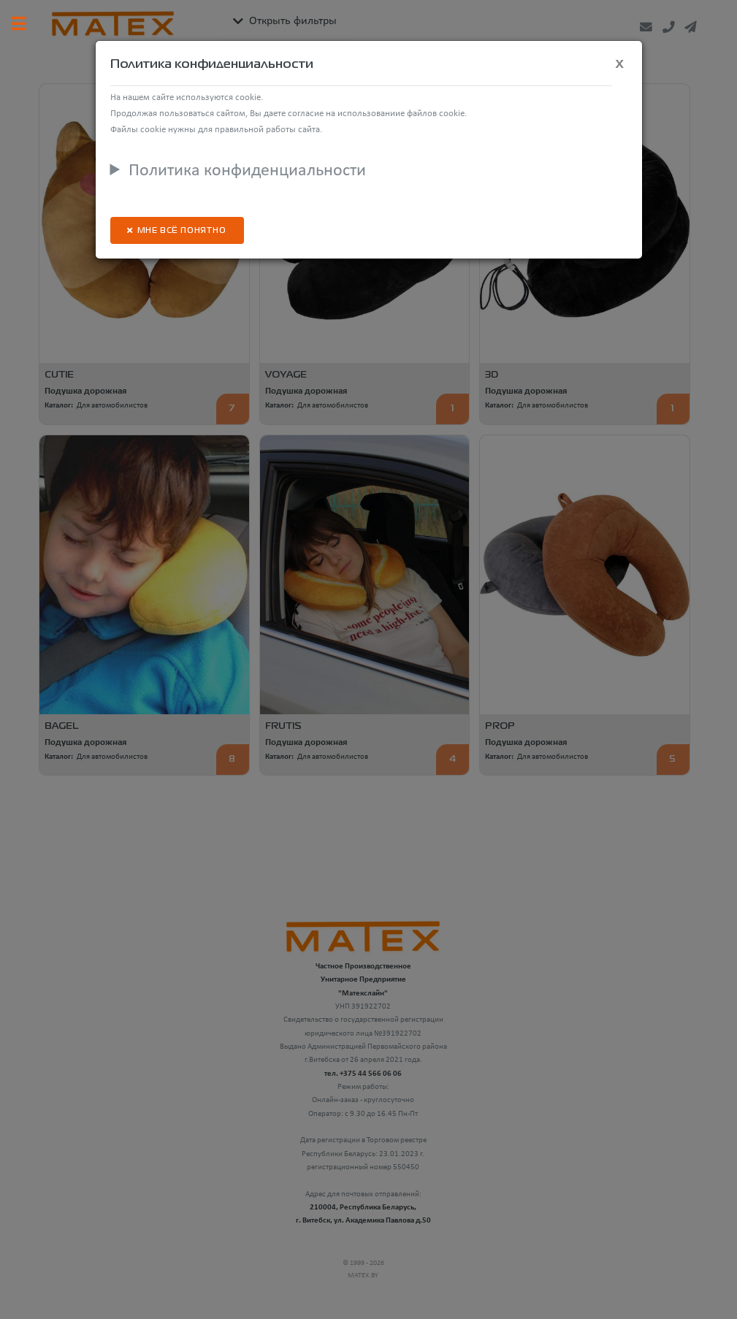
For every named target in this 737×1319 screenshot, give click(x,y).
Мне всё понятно (181, 231)
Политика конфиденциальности (247, 171)
